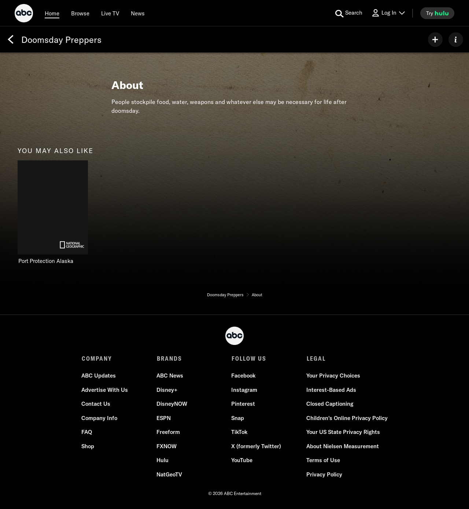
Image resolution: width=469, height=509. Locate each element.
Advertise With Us (105, 390)
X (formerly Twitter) (256, 446)
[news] (138, 13)
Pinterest (243, 404)
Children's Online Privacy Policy (346, 418)
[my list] (435, 39)
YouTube (241, 460)
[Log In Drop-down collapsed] (388, 13)
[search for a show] (348, 13)
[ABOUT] (455, 39)
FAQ (87, 432)
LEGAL (315, 358)
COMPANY (97, 358)
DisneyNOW (171, 404)
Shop (88, 446)
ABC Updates (99, 375)
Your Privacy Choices (333, 375)
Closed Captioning (329, 404)
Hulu (162, 460)
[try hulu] (437, 13)
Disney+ (166, 390)
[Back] (10, 39)
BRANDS (169, 358)
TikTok (239, 432)
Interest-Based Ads (331, 390)
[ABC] (24, 14)
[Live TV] (110, 13)
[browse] (80, 13)
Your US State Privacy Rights (343, 432)
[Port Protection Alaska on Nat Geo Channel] (53, 212)
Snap (237, 418)
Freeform (168, 432)
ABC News (169, 375)
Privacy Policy (324, 474)
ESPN (163, 418)
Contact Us (96, 404)
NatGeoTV (169, 474)
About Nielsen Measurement (342, 446)
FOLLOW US (248, 358)
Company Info (100, 418)
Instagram (244, 390)
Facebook (243, 375)
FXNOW (166, 446)
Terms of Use (323, 460)
